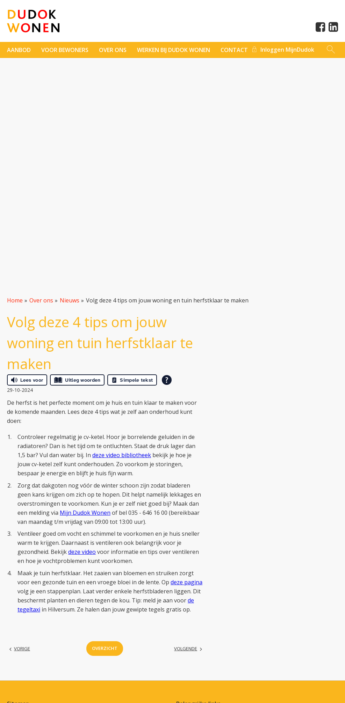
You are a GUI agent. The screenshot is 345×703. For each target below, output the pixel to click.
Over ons (113, 50)
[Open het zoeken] (330, 50)
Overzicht (104, 648)
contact (234, 50)
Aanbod (19, 50)
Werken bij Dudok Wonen (173, 50)
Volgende (185, 648)
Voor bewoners (64, 50)
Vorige (22, 648)
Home (15, 300)
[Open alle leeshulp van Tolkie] (167, 380)
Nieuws (69, 300)
